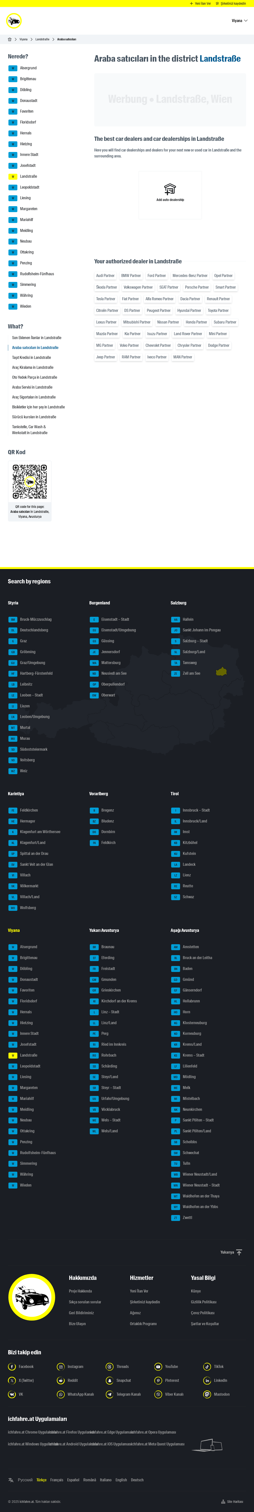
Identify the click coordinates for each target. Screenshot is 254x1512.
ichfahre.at (27, 1501)
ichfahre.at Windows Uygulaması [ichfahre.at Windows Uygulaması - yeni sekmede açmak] (25, 1444)
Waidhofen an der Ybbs (194, 1207)
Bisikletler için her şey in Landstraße (38, 407)
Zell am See (185, 674)
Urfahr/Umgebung (109, 1099)
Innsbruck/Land (189, 821)
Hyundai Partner (189, 310)
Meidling (20, 231)
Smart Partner (226, 287)
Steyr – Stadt (105, 1088)
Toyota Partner (218, 310)
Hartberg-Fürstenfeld (30, 674)
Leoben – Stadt (25, 695)
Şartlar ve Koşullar (205, 1323)
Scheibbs (184, 1142)
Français (56, 1480)
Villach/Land (23, 897)
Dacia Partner (190, 298)
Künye (196, 1291)
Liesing (19, 198)
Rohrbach (103, 1056)
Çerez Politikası (203, 1312)
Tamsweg (184, 663)
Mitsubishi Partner (137, 322)
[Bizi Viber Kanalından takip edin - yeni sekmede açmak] (175, 1394)
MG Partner (104, 345)
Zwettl (181, 1218)
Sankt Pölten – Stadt (192, 1120)
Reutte (182, 886)
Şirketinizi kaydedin (145, 1302)
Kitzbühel (184, 843)
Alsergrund (22, 68)
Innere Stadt (23, 155)
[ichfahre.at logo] (14, 21)
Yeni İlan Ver (139, 1291)
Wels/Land (104, 1131)
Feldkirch (103, 843)
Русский (25, 1480)
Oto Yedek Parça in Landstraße (34, 377)
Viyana (24, 39)
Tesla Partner (105, 298)
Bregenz (102, 811)
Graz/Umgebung (26, 663)
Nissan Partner (168, 322)
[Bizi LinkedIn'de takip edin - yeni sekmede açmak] (224, 1381)
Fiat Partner (130, 298)
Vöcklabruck (105, 1110)
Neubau (20, 242)
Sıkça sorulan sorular (85, 1302)
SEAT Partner (168, 287)
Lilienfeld (184, 1066)
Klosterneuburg (189, 1023)
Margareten (22, 209)
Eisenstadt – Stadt (109, 620)
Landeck (183, 865)
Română (89, 1480)
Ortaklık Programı (143, 1323)
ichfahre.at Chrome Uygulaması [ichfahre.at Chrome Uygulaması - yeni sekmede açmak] (25, 1432)
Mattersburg (105, 663)
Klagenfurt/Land (26, 843)
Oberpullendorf (107, 685)
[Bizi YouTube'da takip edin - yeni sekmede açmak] (175, 1367)
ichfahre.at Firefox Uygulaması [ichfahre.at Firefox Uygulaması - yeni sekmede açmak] (66, 1432)
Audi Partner (105, 275)
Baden (181, 969)
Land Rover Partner (188, 333)
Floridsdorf (22, 122)
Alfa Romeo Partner (160, 298)
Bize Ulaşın (77, 1323)
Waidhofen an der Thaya (195, 1196)
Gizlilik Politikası (204, 1302)
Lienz (181, 875)
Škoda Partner (106, 287)
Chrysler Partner (189, 345)
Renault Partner (218, 298)
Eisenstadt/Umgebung (113, 630)
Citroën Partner (107, 310)
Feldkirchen (23, 811)
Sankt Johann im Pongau (196, 630)
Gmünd (182, 980)
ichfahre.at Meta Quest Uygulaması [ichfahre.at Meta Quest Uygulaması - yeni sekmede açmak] (148, 1444)
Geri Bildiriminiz (81, 1312)
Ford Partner (157, 275)
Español (73, 1480)
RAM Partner (131, 357)
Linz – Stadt (104, 1012)
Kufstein (183, 854)
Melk (180, 1088)
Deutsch (137, 1480)
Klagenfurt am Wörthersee (34, 832)
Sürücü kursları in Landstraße (34, 417)
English (121, 1480)
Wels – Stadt (105, 1120)
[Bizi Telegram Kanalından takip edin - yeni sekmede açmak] (127, 1394)
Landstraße (42, 39)
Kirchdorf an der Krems (113, 1001)
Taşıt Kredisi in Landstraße (31, 357)
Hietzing (20, 144)
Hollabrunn (185, 1001)
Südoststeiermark (27, 750)
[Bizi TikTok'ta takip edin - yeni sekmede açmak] (224, 1367)
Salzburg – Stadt (189, 641)
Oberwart (102, 695)
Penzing (20, 263)
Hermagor (21, 821)
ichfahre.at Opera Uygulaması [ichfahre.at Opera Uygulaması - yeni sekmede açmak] (148, 1432)
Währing (20, 296)
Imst (180, 832)
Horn (180, 1012)
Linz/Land (103, 1023)
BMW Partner (131, 275)
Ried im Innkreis (108, 1045)
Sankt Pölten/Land (191, 1131)
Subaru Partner (225, 322)
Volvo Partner (129, 345)
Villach (19, 875)
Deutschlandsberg (28, 630)
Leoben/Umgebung (29, 717)
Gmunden (103, 980)
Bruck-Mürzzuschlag (30, 620)
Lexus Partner (106, 322)
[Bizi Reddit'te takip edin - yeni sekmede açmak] (78, 1381)
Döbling (20, 90)
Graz (17, 641)
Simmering (22, 285)
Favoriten (20, 112)
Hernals (20, 133)
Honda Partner (196, 322)
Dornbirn (102, 832)
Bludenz (102, 821)
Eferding (102, 958)
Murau (19, 739)
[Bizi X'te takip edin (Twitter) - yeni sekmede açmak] (29, 1381)
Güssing (102, 641)
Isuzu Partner (157, 333)
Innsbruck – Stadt (190, 811)
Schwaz (182, 897)
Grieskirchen (105, 990)
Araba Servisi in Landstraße (32, 387)
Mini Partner (218, 333)
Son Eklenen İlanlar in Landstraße (36, 337)
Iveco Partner (157, 357)
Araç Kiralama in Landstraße (32, 367)
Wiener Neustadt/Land (194, 1175)
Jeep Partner (105, 357)
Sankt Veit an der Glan (30, 865)
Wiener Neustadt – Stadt (195, 1186)
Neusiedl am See (108, 674)
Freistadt (102, 969)
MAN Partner (182, 357)
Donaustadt (22, 101)
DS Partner (132, 310)
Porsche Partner (197, 287)
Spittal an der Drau (28, 854)
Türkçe (41, 1480)
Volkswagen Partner (138, 287)
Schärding (103, 1066)
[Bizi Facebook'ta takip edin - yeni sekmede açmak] (29, 1367)
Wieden (19, 307)
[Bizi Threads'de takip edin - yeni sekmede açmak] (127, 1367)
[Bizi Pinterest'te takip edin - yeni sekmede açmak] (175, 1381)
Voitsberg (21, 760)
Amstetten (185, 947)
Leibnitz (20, 685)
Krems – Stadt (187, 1056)
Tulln (180, 1164)
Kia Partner (133, 333)
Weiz (17, 771)
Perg (99, 1034)
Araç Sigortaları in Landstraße (34, 397)
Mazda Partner (107, 333)
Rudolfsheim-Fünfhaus (31, 274)
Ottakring (21, 252)
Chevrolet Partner (158, 345)
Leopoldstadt (23, 188)
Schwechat (185, 1153)
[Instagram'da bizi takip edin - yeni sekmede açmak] (78, 1367)
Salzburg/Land (188, 652)
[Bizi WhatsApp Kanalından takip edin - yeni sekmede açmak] (78, 1394)
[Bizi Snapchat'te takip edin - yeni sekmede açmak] (127, 1381)
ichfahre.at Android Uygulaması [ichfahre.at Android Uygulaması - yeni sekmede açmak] (66, 1444)
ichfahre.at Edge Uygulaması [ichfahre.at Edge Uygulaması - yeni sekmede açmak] (107, 1432)
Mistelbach (185, 1099)
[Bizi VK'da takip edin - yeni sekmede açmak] (29, 1394)
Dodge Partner (218, 345)
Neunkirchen (186, 1110)
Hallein (182, 620)
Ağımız (135, 1312)
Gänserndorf (186, 990)
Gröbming (21, 652)
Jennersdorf (105, 652)
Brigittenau (22, 79)
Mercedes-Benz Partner (190, 275)
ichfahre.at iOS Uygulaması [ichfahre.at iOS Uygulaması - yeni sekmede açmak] (107, 1444)
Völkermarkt (23, 886)
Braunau (102, 947)
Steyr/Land (104, 1077)
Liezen (19, 706)
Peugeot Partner (159, 310)
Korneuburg (186, 1034)
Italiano (106, 1480)
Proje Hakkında (80, 1291)
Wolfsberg (22, 908)
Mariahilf (20, 220)
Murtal (19, 728)
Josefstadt (21, 166)
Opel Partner (223, 275)
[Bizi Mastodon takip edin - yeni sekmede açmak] (224, 1394)
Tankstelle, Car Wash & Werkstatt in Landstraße (29, 429)
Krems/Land (186, 1045)
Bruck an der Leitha (191, 958)
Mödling (183, 1077)
